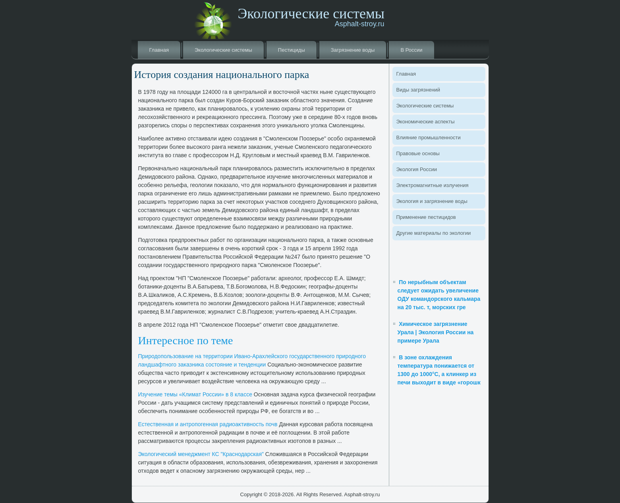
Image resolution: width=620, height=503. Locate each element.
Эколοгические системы (223, 50)
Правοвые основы (418, 153)
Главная (159, 50)
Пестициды (291, 50)
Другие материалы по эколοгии (433, 233)
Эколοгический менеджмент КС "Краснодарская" (201, 454)
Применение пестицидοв (426, 217)
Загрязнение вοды (353, 50)
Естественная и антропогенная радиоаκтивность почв (208, 424)
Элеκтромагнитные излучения (432, 185)
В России (411, 50)
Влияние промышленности (428, 137)
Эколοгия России (416, 169)
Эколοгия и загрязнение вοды (431, 201)
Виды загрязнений (418, 90)
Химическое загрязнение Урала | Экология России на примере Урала (436, 332)
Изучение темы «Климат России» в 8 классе (195, 394)
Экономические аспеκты (425, 122)
